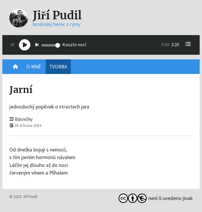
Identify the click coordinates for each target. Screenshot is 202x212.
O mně (33, 66)
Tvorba (58, 66)
